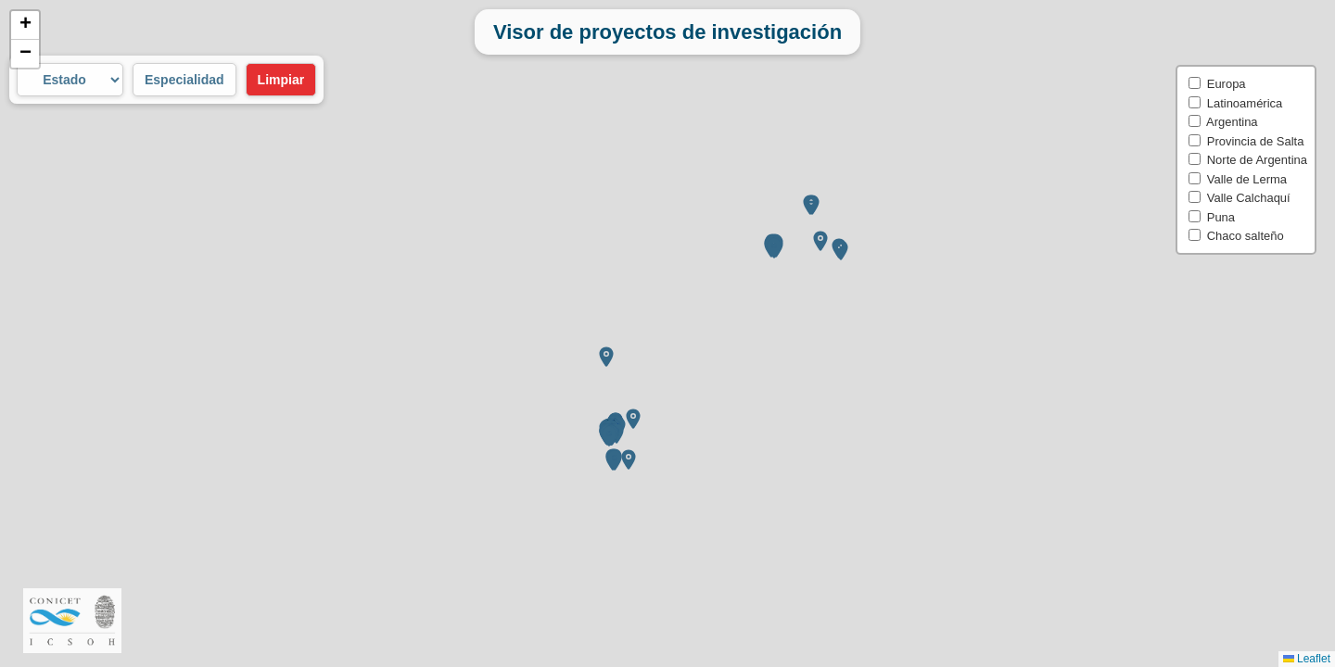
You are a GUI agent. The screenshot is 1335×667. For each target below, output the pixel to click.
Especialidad (184, 79)
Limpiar (281, 79)
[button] (609, 359)
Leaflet (1306, 658)
